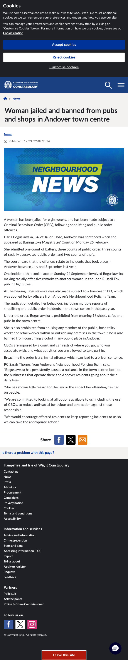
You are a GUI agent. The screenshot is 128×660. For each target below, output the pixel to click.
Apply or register (15, 566)
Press (7, 482)
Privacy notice (13, 503)
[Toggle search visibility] (108, 85)
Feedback (10, 577)
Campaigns (11, 497)
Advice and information (19, 535)
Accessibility (12, 518)
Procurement (12, 492)
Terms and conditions (18, 513)
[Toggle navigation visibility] (121, 85)
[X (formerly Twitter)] (20, 624)
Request (9, 572)
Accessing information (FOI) (22, 551)
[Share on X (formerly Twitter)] (71, 440)
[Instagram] (32, 624)
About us (10, 487)
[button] (115, 648)
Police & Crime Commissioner (24, 604)
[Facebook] (8, 624)
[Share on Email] (82, 440)
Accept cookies (64, 44)
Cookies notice (13, 33)
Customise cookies (64, 67)
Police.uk (10, 593)
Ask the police (13, 599)
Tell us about (12, 561)
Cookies (9, 508)
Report (8, 556)
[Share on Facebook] (59, 440)
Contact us (11, 471)
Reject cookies (64, 57)
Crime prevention (15, 540)
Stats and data (13, 545)
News (16, 99)
